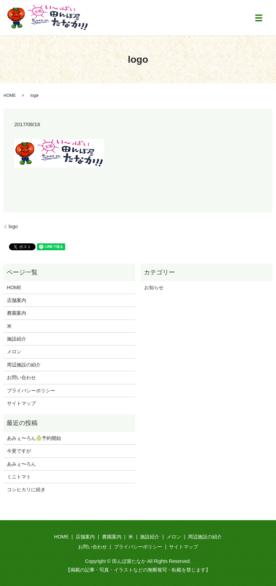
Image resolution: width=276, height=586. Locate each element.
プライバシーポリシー (31, 390)
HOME (9, 95)
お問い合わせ (21, 377)
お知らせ (154, 287)
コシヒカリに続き (26, 489)
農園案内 (16, 313)
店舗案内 (16, 300)
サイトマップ (21, 403)
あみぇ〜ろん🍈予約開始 (34, 438)
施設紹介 (16, 339)
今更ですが (19, 451)
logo (13, 226)
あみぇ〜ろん (21, 464)
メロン (14, 351)
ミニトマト (19, 476)
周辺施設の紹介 (24, 364)
